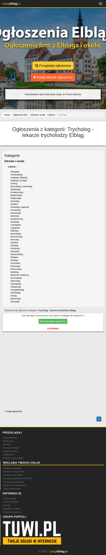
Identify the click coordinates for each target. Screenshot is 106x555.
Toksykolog (15, 287)
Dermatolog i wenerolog (21, 186)
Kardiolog (14, 222)
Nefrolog (14, 231)
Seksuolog (15, 281)
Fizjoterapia (15, 198)
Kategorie (12, 155)
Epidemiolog (16, 195)
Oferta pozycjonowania (13, 482)
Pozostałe (14, 301)
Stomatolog (15, 284)
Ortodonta (15, 248)
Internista (14, 216)
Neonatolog (15, 233)
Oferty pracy (8, 441)
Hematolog (15, 210)
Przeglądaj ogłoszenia (53, 65)
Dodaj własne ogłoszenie (53, 77)
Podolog (14, 260)
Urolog (13, 295)
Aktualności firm (10, 451)
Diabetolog (15, 189)
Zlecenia (7, 444)
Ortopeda (14, 251)
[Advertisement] (53, 346)
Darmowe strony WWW (14, 471)
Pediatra (14, 257)
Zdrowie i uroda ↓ (15, 161)
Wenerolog (15, 298)
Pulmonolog (15, 269)
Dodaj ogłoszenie (13, 411)
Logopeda (15, 228)
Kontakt (6, 505)
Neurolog (14, 239)
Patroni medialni (10, 502)
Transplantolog (17, 290)
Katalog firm (8, 454)
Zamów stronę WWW (13, 475)
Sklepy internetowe (12, 489)
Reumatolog (16, 278)
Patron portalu (9, 498)
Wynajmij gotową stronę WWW (17, 478)
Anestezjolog (16, 174)
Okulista (14, 242)
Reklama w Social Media (14, 485)
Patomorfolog (16, 254)
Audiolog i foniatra (18, 180)
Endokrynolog (16, 192)
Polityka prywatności (12, 512)
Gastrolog (14, 201)
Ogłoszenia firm (10, 437)
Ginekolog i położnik (19, 207)
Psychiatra (15, 263)
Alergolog (14, 171)
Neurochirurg (16, 236)
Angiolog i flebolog (18, 177)
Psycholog (15, 266)
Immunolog (15, 213)
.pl (11, 3)
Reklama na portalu (12, 468)
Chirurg (13, 183)
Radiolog (14, 272)
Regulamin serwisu (11, 508)
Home (7, 115)
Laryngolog (15, 225)
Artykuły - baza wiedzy (13, 458)
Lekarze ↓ (12, 166)
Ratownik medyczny (19, 275)
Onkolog (14, 245)
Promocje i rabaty (11, 448)
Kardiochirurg (16, 219)
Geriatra (14, 204)
